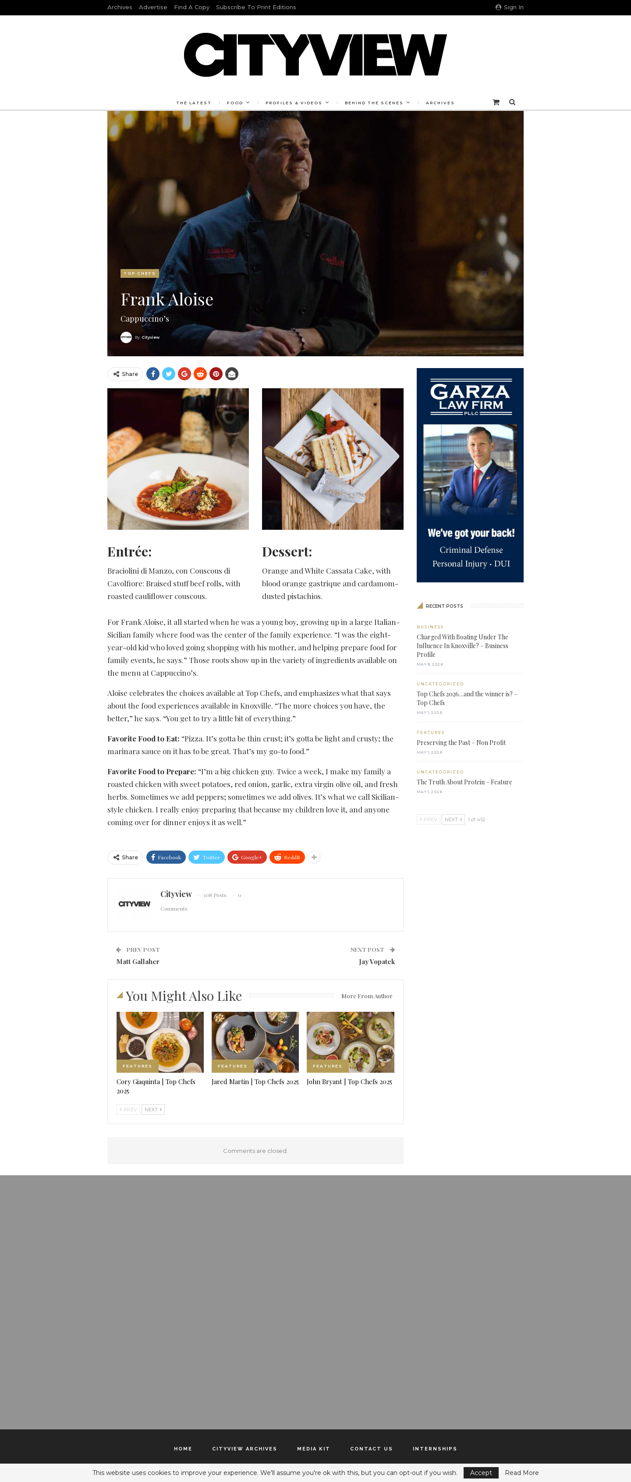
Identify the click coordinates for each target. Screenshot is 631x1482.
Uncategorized (440, 683)
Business (430, 626)
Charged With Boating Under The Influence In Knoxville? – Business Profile (462, 646)
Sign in (510, 7)
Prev (128, 1109)
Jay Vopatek (377, 961)
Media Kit (313, 1449)
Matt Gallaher (138, 961)
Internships (435, 1449)
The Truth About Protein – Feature (464, 782)
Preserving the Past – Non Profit (461, 742)
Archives (119, 7)
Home (183, 1449)
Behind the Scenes (375, 102)
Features (137, 1066)
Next (153, 1109)
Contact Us (371, 1449)
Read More (522, 1473)
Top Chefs (140, 273)
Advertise (153, 7)
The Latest (191, 102)
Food (234, 102)
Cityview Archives (244, 1449)
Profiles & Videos (294, 102)
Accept (481, 1473)
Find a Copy (191, 7)
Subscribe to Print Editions (256, 7)
